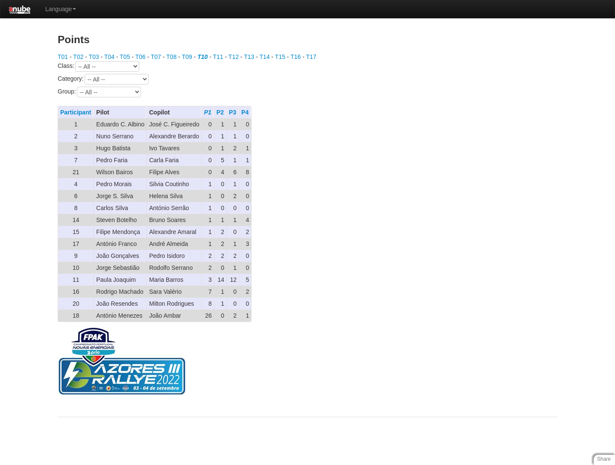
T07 (156, 56)
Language (60, 9)
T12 (233, 56)
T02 (78, 56)
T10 (202, 56)
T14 (265, 56)
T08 (171, 56)
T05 (125, 56)
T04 (109, 56)
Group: (99, 92)
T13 (249, 56)
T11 (218, 56)
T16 (295, 56)
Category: (103, 79)
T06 (140, 56)
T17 (311, 56)
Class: (98, 66)
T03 (94, 56)
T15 (280, 56)
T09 (187, 56)
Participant (75, 112)
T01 (63, 56)
